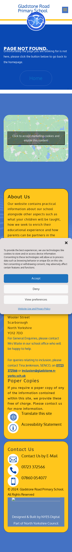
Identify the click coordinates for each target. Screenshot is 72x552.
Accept (36, 278)
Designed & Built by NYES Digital (36, 447)
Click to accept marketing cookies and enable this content (35, 138)
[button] (66, 243)
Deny (36, 289)
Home (36, 78)
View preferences (36, 299)
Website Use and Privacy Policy (34, 308)
